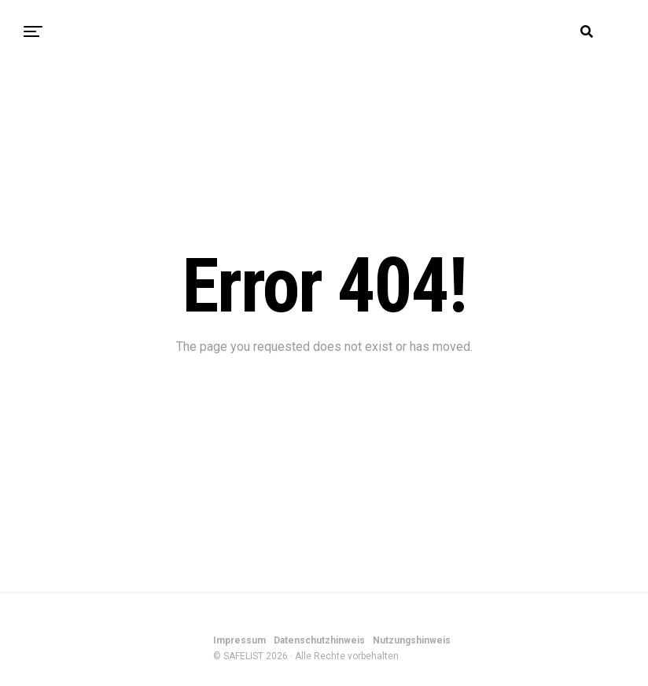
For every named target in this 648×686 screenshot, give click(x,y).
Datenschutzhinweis (319, 640)
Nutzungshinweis (412, 640)
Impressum (239, 640)
